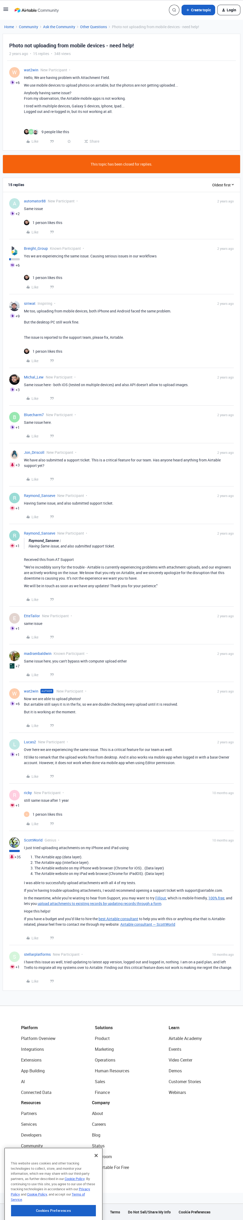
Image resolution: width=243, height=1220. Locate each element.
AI (23, 1081)
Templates (30, 1156)
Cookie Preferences (194, 1211)
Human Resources (112, 1071)
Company (101, 1103)
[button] (6, 10)
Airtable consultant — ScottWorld (147, 924)
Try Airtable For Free (110, 1167)
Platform (29, 1027)
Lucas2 (30, 741)
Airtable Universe (37, 1167)
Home (9, 26)
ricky (28, 792)
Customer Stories (185, 1081)
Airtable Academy (185, 1038)
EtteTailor (32, 615)
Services (29, 1124)
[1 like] (43, 222)
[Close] (96, 1178)
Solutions (104, 1027)
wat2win (31, 69)
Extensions (31, 1060)
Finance (102, 1092)
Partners (29, 1113)
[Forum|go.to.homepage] (36, 10)
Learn (174, 1027)
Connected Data (36, 1092)
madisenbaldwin (37, 653)
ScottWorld (33, 840)
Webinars (177, 1092)
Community (28, 26)
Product (102, 1038)
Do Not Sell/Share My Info (149, 1211)
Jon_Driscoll (34, 452)
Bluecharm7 (34, 414)
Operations (105, 1060)
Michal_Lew (34, 377)
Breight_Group (36, 248)
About (97, 1113)
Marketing (104, 1049)
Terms (115, 1211)
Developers (31, 1135)
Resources (31, 1103)
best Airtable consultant (118, 918)
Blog (96, 1135)
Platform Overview (38, 1038)
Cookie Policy (75, 1201)
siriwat (29, 303)
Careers (99, 1124)
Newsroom (102, 1156)
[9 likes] (46, 132)
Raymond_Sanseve (39, 495)
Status (98, 1146)
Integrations (32, 1049)
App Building (33, 1071)
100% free (216, 897)
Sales (100, 1081)
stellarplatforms (37, 954)
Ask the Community (59, 26)
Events (175, 1049)
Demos (175, 1071)
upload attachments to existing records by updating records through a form (99, 903)
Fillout (160, 897)
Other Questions (93, 26)
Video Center (180, 1060)
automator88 (35, 200)
